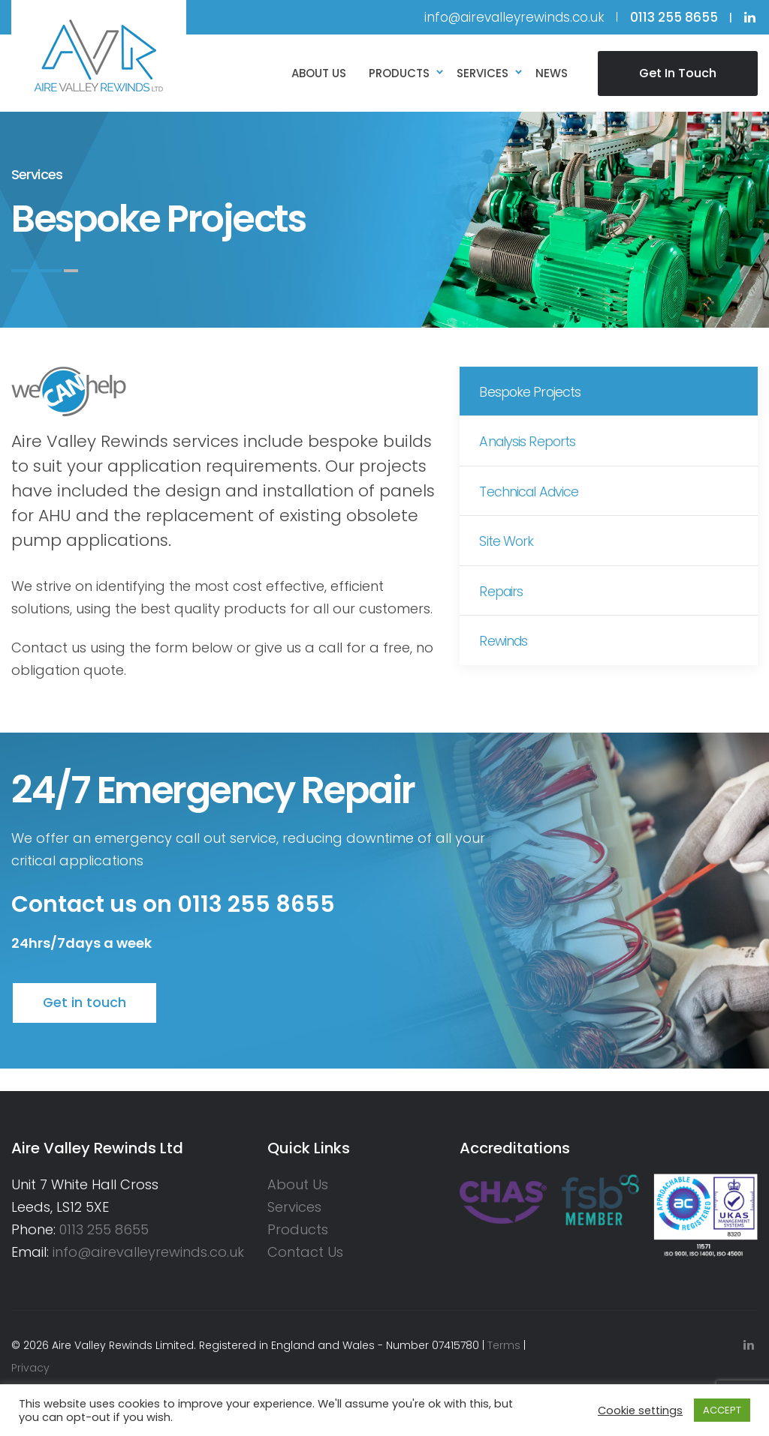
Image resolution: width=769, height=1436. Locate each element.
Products (297, 1229)
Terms (503, 1345)
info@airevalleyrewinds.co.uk (514, 17)
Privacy (30, 1367)
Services (294, 1207)
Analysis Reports (531, 447)
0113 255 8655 (104, 1229)
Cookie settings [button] (640, 1410)
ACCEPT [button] (722, 1410)
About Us (297, 1184)
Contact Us (305, 1252)
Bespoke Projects (534, 394)
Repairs (505, 607)
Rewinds (507, 660)
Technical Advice (533, 500)
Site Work (509, 553)
